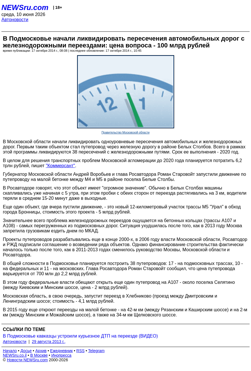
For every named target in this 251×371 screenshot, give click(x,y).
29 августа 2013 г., (49, 341)
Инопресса (61, 355)
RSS (80, 350)
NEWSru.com (25, 7)
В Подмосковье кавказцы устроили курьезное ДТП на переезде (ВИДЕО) (80, 336)
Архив (41, 350)
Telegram (96, 350)
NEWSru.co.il (15, 355)
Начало (10, 350)
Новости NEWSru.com (27, 360)
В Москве (39, 355)
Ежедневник (61, 350)
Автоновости (14, 19)
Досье (26, 350)
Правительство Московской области (125, 132)
